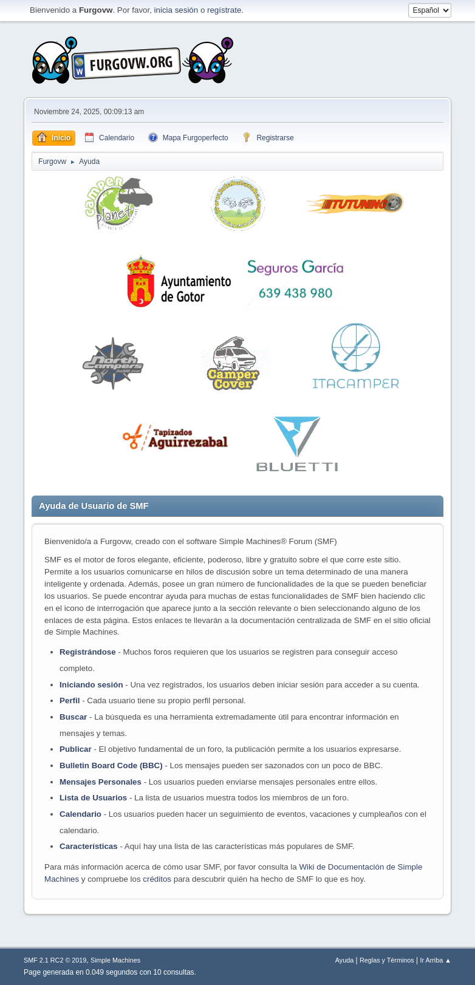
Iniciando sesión (91, 684)
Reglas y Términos (387, 960)
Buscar (73, 716)
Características (89, 846)
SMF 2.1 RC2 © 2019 (55, 960)
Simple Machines (115, 960)
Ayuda (344, 960)
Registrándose (88, 651)
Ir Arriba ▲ (435, 960)
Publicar (76, 749)
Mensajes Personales (101, 781)
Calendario (80, 814)
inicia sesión (176, 10)
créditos (157, 879)
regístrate (224, 10)
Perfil (70, 700)
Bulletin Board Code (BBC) (112, 765)
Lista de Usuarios (93, 797)
